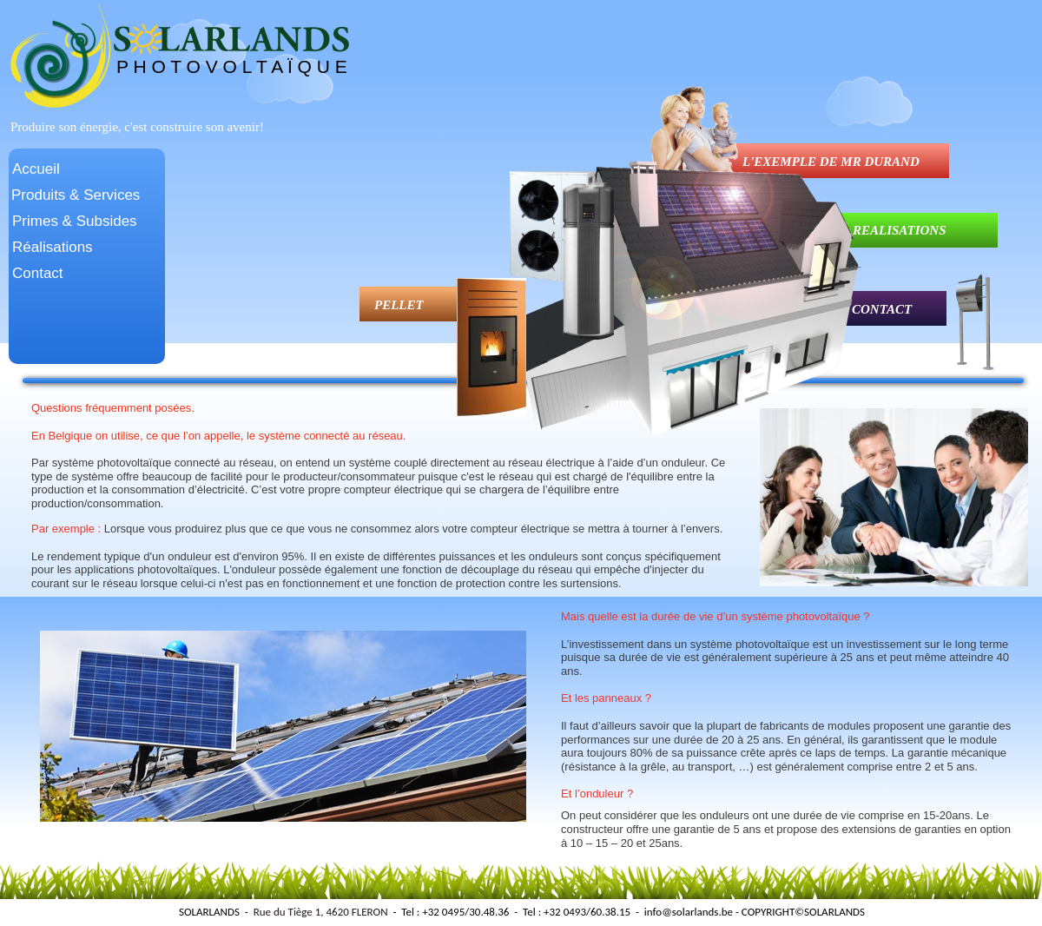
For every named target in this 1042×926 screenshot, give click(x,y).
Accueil (36, 169)
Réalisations (52, 247)
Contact (37, 273)
